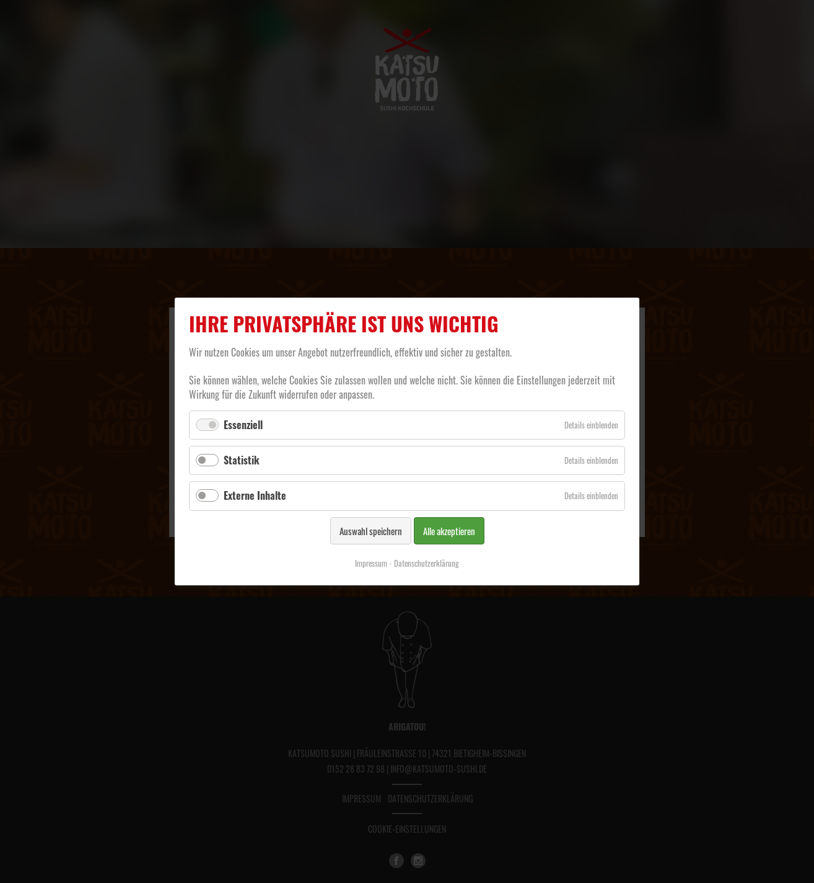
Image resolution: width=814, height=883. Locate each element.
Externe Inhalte (255, 495)
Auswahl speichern (370, 531)
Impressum (371, 563)
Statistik (242, 460)
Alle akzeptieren (449, 531)
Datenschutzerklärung (426, 563)
